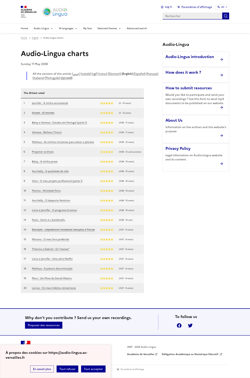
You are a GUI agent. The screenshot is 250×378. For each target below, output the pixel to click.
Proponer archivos (43, 152)
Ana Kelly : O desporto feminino (51, 200)
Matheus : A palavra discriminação (52, 268)
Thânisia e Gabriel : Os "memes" (50, 249)
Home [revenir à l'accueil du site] (24, 37)
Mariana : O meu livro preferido (50, 239)
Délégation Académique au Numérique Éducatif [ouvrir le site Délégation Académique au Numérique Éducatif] (190, 354)
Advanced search (137, 28)
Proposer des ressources (44, 325)
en (222, 7)
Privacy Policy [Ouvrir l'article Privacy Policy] (177, 148)
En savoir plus (42, 369)
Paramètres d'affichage (132, 369)
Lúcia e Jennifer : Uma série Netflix (52, 259)
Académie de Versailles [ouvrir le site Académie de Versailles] (140, 354)
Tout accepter (93, 369)
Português (52, 78)
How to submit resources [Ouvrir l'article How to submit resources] (188, 88)
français (152, 74)
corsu (102, 74)
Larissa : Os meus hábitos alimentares (54, 288)
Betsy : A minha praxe (44, 161)
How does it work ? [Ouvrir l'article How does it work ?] (183, 72)
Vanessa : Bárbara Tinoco (47, 132)
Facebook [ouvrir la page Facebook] (179, 325)
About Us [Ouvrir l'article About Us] (173, 120)
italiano (38, 78)
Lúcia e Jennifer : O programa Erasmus (54, 210)
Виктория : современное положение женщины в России (63, 229)
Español (139, 74)
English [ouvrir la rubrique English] (35, 37)
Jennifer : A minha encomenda (50, 103)
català (86, 74)
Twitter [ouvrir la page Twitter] (190, 325)
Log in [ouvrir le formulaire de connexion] (168, 7)
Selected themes (107, 28)
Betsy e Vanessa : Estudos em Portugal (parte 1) (59, 122)
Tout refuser (67, 369)
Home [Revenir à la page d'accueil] (24, 28)
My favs (87, 28)
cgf (94, 74)
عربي (76, 74)
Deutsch (114, 74)
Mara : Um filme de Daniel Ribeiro (52, 278)
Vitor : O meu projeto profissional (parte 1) (57, 181)
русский (67, 78)
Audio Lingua (41, 28)
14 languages (66, 28)
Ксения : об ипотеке (43, 113)
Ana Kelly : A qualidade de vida (50, 171)
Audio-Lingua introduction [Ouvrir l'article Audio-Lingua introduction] (189, 57)
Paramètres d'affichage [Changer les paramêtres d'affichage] (196, 7)
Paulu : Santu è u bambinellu (48, 220)
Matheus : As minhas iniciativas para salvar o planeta (63, 142)
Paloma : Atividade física (46, 191)
